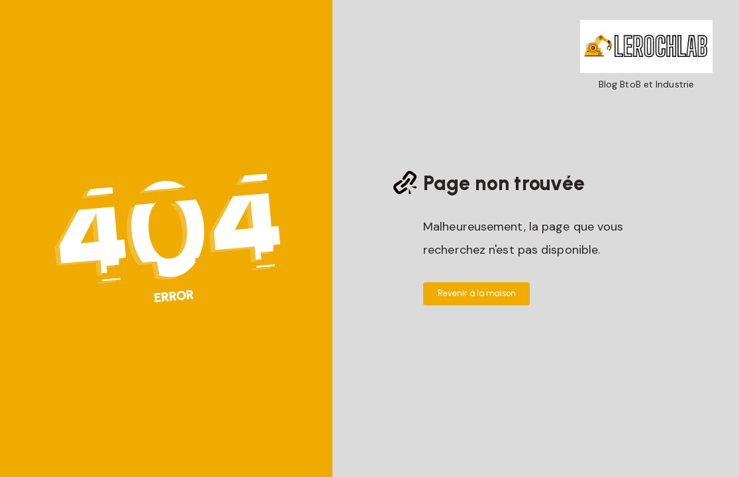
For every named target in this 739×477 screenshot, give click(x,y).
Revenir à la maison (476, 293)
